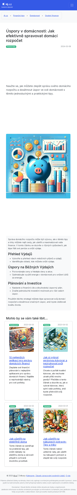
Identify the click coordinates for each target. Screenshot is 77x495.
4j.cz (6, 16)
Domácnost (35, 16)
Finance (46, 325)
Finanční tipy (19, 16)
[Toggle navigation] (71, 5)
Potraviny (47, 406)
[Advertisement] (38, 66)
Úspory (12, 406)
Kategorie (30, 476)
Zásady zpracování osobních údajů (50, 476)
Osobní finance (52, 16)
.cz (7, 5)
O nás (68, 476)
